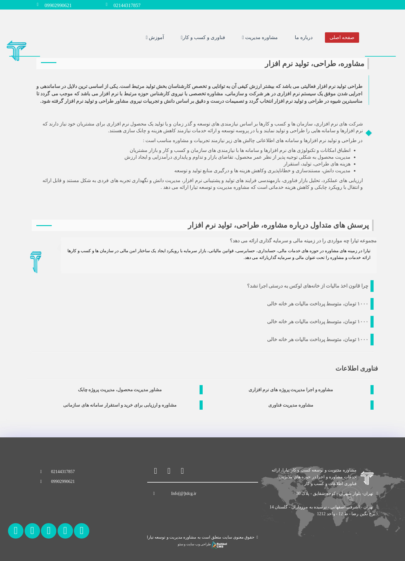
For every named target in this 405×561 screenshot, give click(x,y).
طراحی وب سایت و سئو (202, 544)
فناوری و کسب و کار (203, 36)
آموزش (155, 36)
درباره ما (304, 36)
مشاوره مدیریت (260, 36)
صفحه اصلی (342, 36)
